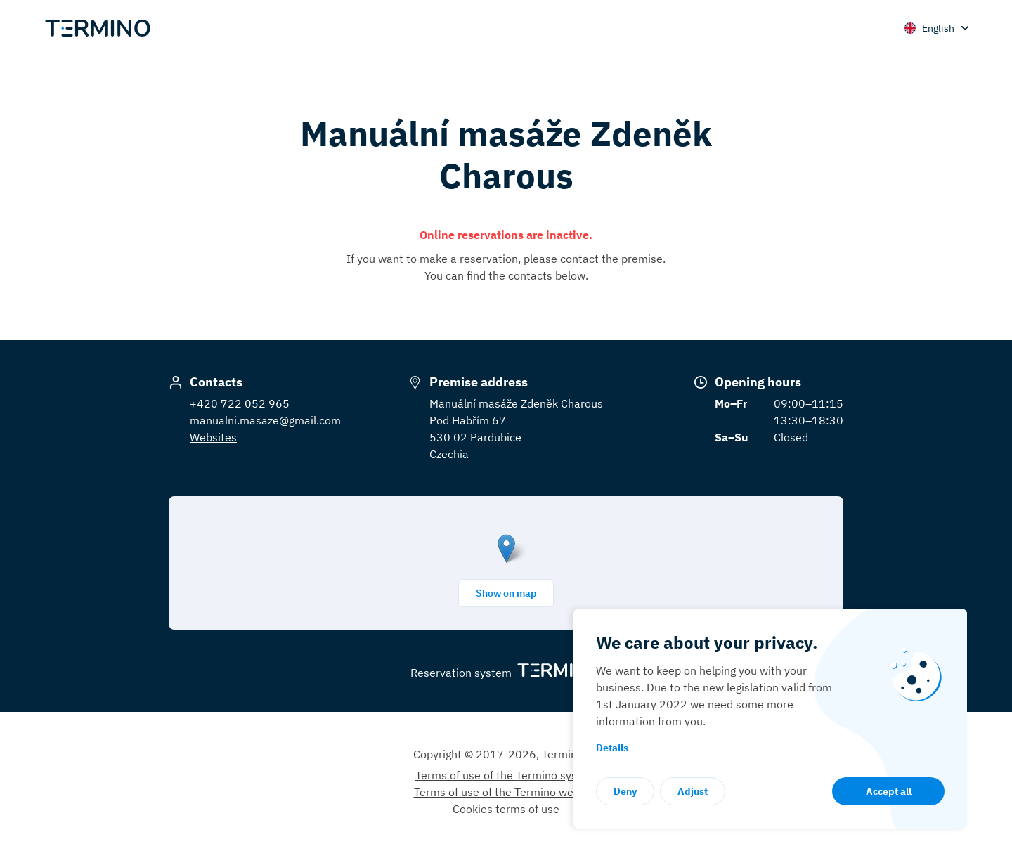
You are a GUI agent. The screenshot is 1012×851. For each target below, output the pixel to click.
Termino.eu (570, 754)
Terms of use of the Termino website (506, 792)
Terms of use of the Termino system (506, 775)
